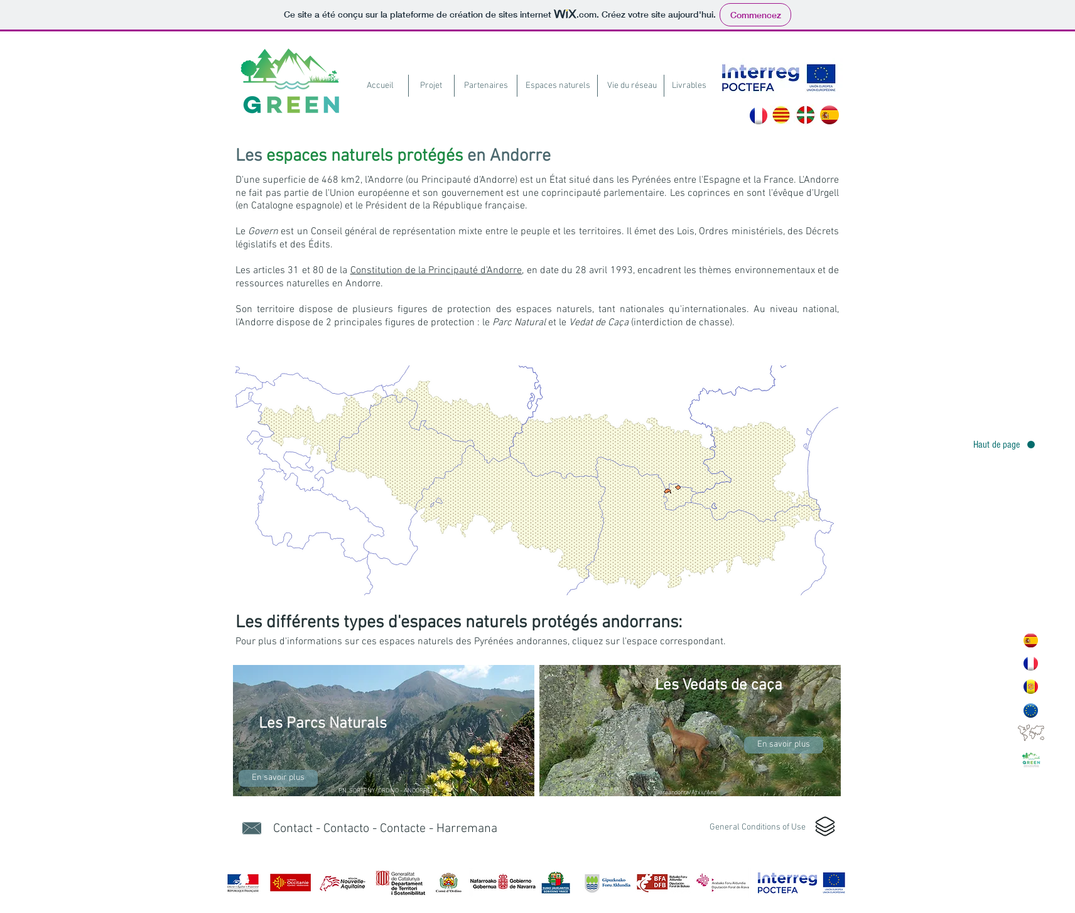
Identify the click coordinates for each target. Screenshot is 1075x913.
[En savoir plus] (278, 778)
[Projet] (431, 86)
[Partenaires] (485, 86)
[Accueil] (380, 86)
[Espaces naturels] (558, 86)
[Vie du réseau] (632, 86)
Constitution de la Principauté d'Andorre (436, 270)
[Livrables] (689, 86)
